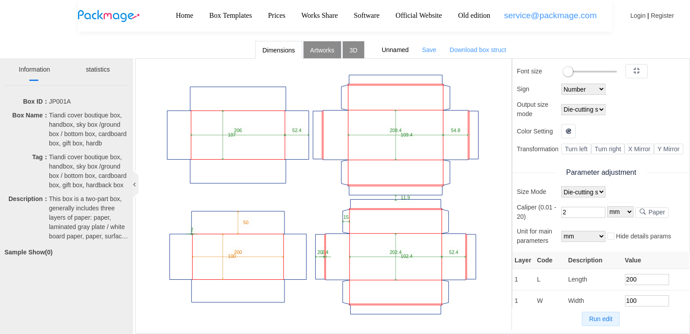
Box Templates (230, 15)
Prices (276, 15)
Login (637, 15)
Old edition (474, 15)
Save (429, 49)
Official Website (419, 15)
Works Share (319, 15)
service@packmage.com (550, 15)
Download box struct (478, 49)
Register (662, 15)
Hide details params (639, 237)
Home (184, 15)
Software (367, 15)
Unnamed (395, 49)
